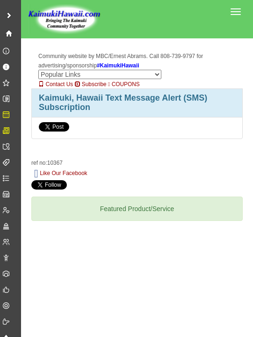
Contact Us (55, 84)
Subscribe (91, 84)
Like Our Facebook (60, 173)
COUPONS (124, 84)
